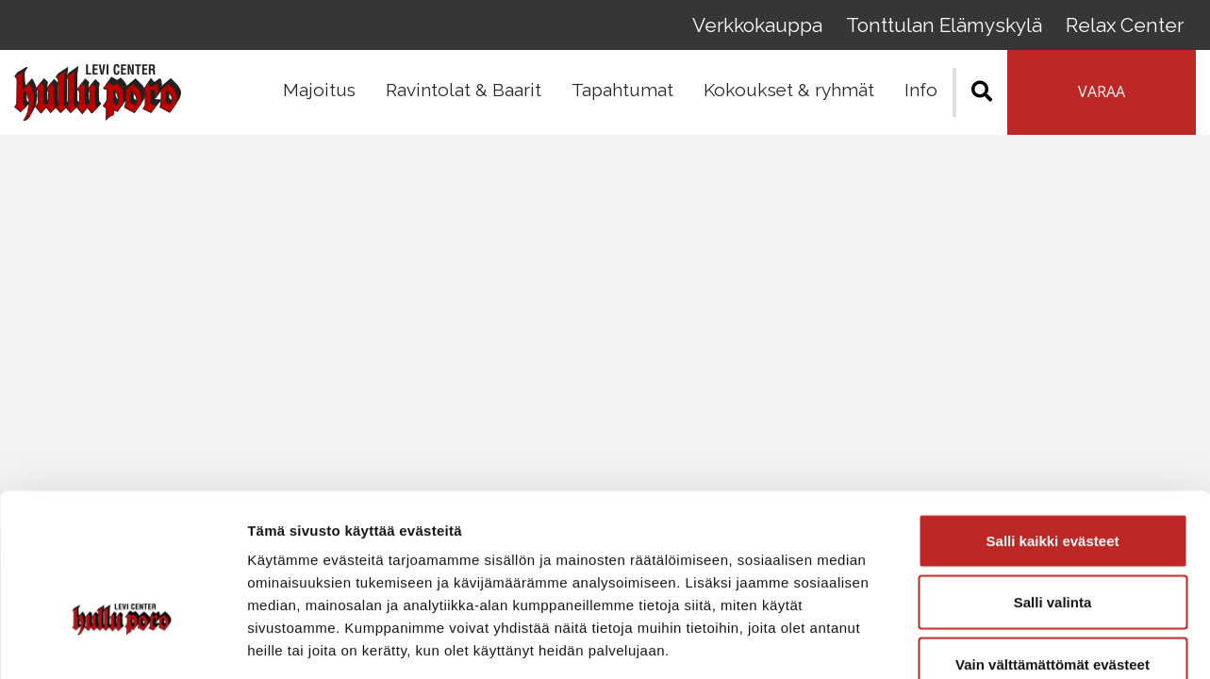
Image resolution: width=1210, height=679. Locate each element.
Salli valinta (1053, 494)
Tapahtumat (622, 95)
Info (920, 95)
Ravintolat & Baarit (463, 95)
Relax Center (1129, 28)
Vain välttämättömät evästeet (1052, 555)
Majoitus (319, 95)
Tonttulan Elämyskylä (957, 28)
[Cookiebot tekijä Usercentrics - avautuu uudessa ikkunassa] (122, 642)
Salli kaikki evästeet (1052, 431)
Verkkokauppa (779, 28)
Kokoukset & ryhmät (789, 95)
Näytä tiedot (1009, 642)
